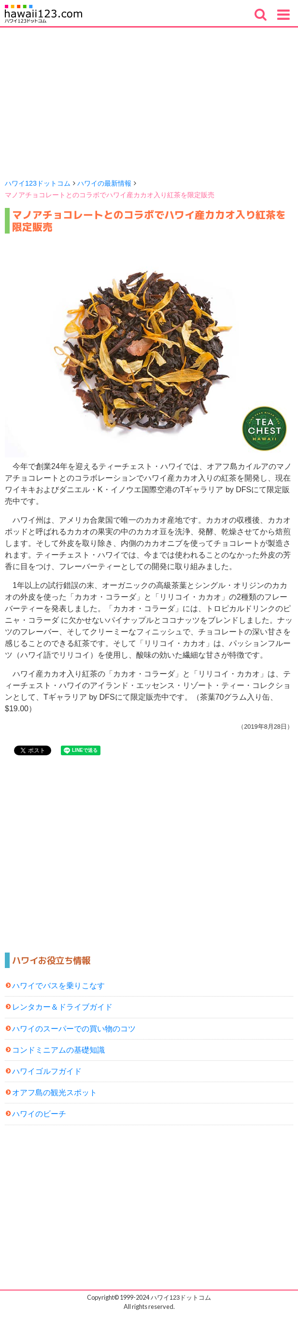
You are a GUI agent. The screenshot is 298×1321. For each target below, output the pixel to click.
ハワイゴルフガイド (47, 1071)
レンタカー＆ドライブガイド (62, 1007)
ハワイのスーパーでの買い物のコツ (74, 1029)
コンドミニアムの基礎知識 (58, 1050)
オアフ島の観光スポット (54, 1092)
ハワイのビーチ (39, 1114)
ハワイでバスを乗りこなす (58, 986)
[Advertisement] (149, 100)
